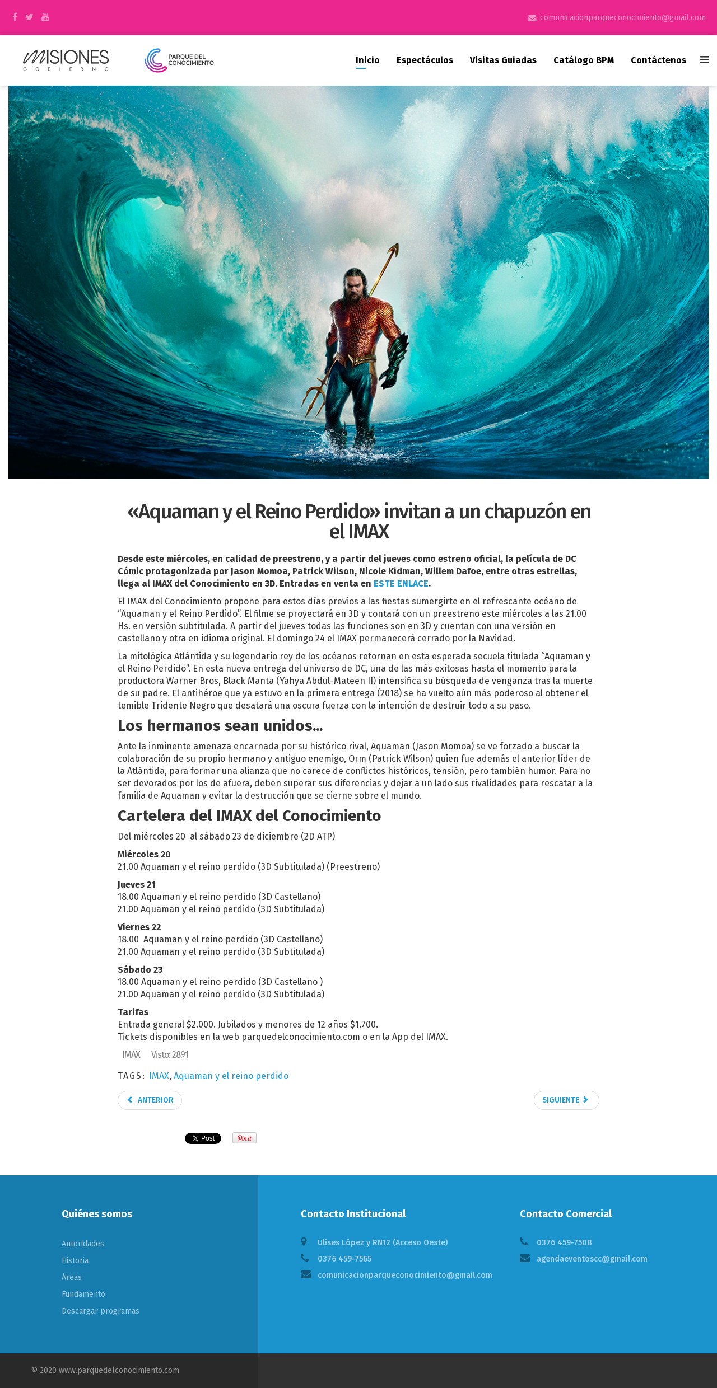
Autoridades (83, 1244)
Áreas (72, 1277)
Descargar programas (100, 1311)
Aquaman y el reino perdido (231, 1076)
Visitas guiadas (503, 60)
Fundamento (83, 1294)
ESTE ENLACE (401, 583)
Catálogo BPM (583, 60)
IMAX (159, 1076)
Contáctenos (658, 60)
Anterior (150, 1100)
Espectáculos (425, 60)
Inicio (368, 60)
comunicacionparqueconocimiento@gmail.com (623, 17)
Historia (75, 1260)
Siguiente (565, 1100)
